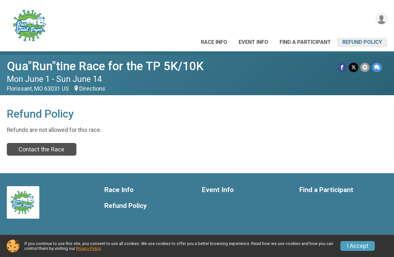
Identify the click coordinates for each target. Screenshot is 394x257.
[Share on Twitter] (354, 67)
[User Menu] (381, 19)
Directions (92, 88)
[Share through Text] (377, 67)
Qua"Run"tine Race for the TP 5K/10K (105, 66)
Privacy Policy (88, 248)
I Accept (357, 246)
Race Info (214, 42)
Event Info (253, 42)
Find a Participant (305, 42)
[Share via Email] (365, 67)
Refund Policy (362, 42)
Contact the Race (41, 149)
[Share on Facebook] (342, 67)
